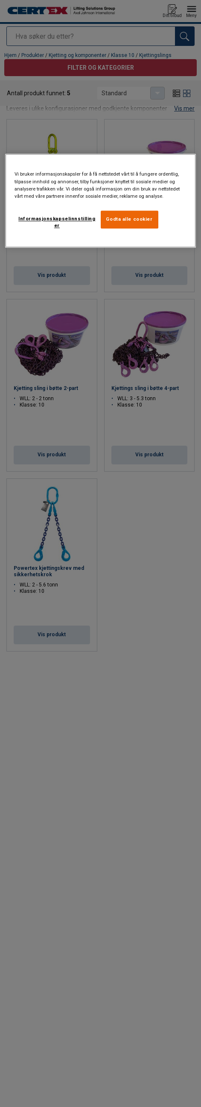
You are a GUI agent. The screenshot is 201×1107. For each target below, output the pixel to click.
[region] (100, 201)
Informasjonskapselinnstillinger (57, 222)
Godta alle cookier (129, 219)
